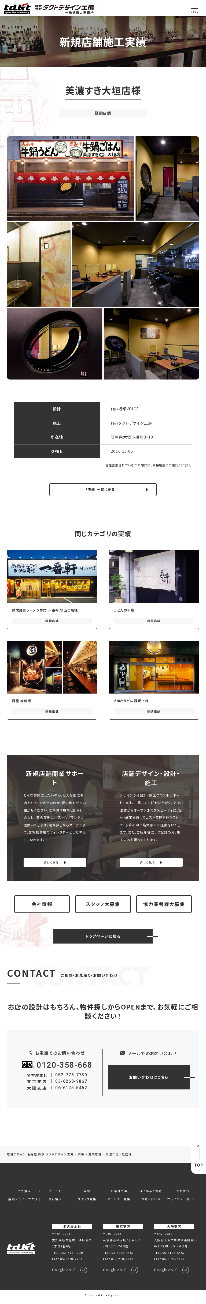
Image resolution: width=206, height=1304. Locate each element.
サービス (55, 1194)
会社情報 (42, 906)
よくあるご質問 (151, 1194)
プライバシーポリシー (182, 1203)
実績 (87, 1194)
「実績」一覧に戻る (100, 489)
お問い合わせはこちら (148, 1081)
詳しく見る (51, 862)
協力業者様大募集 (164, 906)
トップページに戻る (103, 939)
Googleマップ (63, 1273)
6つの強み (23, 1194)
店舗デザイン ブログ (23, 1203)
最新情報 (55, 1203)
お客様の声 (119, 1194)
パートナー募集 (119, 1203)
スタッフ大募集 (103, 906)
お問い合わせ (151, 1203)
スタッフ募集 (87, 1203)
